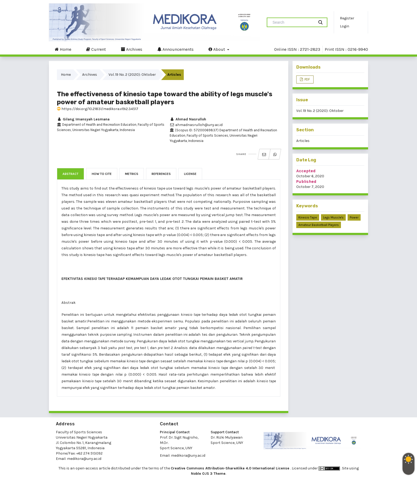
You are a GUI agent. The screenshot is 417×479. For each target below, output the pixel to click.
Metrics (131, 174)
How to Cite (102, 174)
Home (63, 49)
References (161, 174)
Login (344, 26)
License (190, 174)
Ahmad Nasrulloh (188, 119)
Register (347, 18)
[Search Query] (292, 22)
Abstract (70, 174)
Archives (131, 49)
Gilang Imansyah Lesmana (83, 119)
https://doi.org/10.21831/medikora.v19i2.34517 (97, 109)
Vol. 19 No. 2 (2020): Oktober (132, 74)
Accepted (306, 170)
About (217, 49)
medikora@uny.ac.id (84, 458)
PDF (307, 79)
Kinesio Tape (307, 217)
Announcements (175, 49)
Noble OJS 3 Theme (208, 473)
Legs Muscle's (333, 217)
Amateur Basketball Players (318, 225)
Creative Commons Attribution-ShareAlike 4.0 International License (230, 468)
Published (306, 181)
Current (96, 49)
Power (354, 217)
